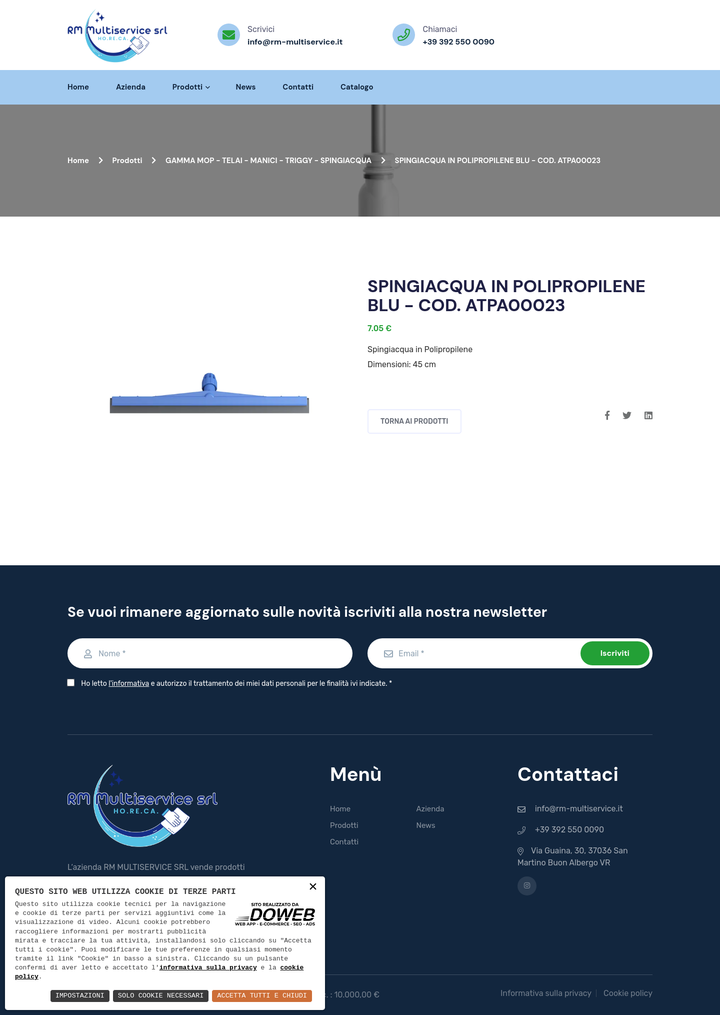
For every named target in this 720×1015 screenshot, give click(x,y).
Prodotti (190, 87)
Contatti (298, 87)
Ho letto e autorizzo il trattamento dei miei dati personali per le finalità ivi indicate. (234, 683)
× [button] (313, 887)
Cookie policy (628, 993)
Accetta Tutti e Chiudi (260, 995)
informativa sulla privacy (208, 968)
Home (78, 87)
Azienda (131, 87)
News (246, 87)
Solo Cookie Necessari (157, 995)
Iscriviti (615, 653)
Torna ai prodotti (414, 421)
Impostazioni (74, 995)
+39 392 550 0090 (458, 42)
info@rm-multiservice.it (295, 42)
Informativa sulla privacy (546, 993)
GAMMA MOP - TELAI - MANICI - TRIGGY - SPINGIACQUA (276, 161)
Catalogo (357, 87)
